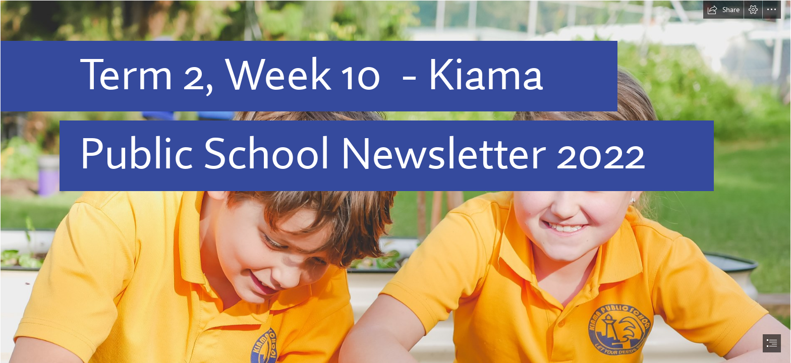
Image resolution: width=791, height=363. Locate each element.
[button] (723, 10)
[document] (395, 181)
